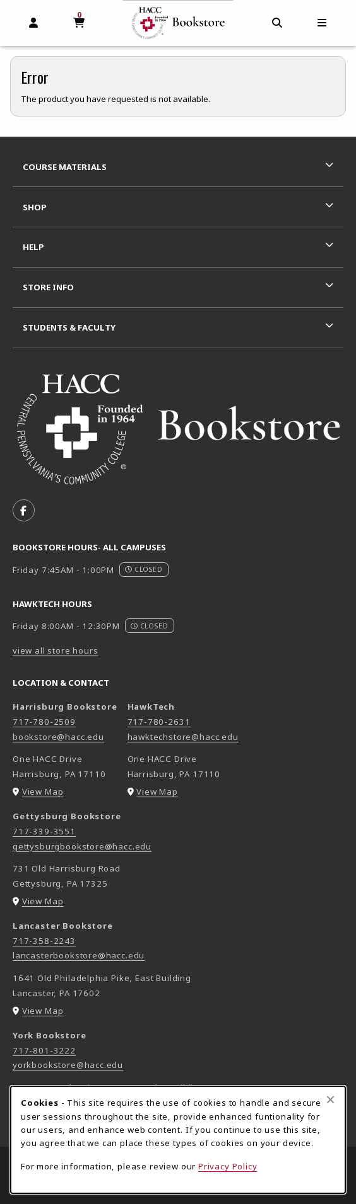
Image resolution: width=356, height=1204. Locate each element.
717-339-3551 (44, 831)
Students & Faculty (69, 327)
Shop (35, 207)
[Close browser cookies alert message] (330, 1099)
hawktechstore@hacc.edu (183, 736)
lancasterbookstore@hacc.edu (79, 955)
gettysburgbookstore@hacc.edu (82, 846)
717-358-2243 (44, 940)
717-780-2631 (159, 721)
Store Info (48, 287)
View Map (43, 791)
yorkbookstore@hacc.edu (68, 1065)
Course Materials (65, 167)
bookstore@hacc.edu (58, 736)
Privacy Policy (228, 1166)
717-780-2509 (44, 721)
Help (33, 247)
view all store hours (55, 650)
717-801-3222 (44, 1050)
